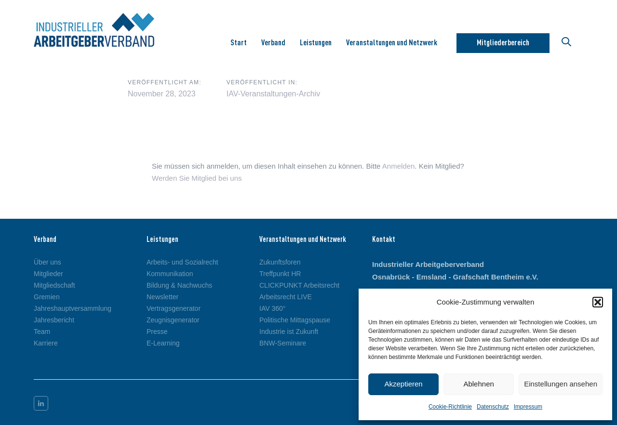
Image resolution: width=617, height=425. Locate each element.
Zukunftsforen (280, 262)
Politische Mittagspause (294, 320)
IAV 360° (272, 308)
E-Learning (163, 343)
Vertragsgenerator (174, 308)
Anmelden (398, 166)
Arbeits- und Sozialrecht (182, 262)
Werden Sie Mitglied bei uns (197, 178)
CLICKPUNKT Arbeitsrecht (299, 285)
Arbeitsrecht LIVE (285, 297)
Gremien (47, 297)
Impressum (528, 406)
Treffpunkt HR (280, 274)
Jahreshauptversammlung (72, 308)
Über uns (47, 262)
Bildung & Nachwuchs (179, 285)
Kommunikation (170, 274)
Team (42, 331)
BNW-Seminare (282, 343)
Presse (157, 331)
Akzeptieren (403, 384)
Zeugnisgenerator (173, 320)
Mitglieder (48, 274)
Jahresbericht (54, 320)
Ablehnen (478, 384)
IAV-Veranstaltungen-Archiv (273, 94)
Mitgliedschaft (54, 285)
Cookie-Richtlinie (450, 406)
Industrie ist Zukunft (288, 331)
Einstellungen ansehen (560, 384)
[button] (598, 302)
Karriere (46, 343)
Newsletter (162, 297)
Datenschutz (493, 406)
